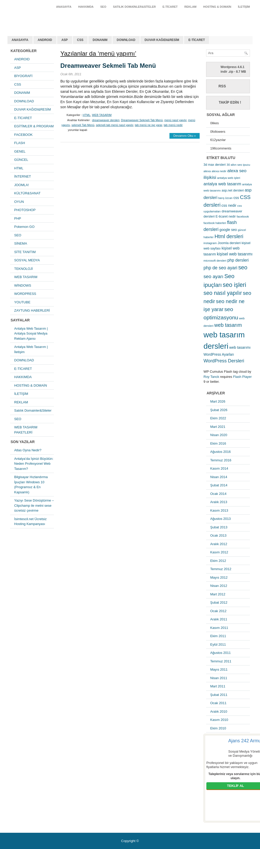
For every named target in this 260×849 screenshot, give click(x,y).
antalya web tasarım (41, 19)
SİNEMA (20, 243)
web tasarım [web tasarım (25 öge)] (228, 325)
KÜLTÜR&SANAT (27, 193)
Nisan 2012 (218, 586)
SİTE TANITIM (25, 252)
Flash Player (242, 377)
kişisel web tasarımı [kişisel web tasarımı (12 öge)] (235, 254)
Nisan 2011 (218, 678)
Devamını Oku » (184, 136)
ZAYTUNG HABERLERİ (32, 310)
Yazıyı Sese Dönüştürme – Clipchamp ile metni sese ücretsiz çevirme (34, 505)
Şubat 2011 (219, 695)
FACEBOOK (23, 135)
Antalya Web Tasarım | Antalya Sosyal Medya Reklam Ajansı (31, 333)
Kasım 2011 (219, 628)
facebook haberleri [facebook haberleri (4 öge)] (215, 222)
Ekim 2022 (218, 418)
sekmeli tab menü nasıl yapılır (114, 125)
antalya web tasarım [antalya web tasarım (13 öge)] (222, 183)
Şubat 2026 (219, 410)
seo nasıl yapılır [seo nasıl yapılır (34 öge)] (223, 293)
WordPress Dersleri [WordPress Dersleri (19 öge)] (224, 360)
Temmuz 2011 (220, 661)
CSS (80, 40)
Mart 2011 (217, 686)
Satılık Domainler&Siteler (134, 6)
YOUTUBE (22, 302)
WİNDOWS (22, 285)
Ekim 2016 (218, 443)
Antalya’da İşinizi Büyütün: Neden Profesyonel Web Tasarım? (33, 464)
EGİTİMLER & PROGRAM (34, 126)
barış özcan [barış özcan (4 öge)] (225, 197)
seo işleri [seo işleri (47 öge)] (234, 284)
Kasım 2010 (219, 720)
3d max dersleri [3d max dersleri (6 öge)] (215, 165)
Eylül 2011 (218, 644)
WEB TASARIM (25, 277)
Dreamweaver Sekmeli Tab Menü (108, 65)
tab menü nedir (173, 125)
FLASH (19, 143)
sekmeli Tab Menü (82, 125)
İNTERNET (22, 176)
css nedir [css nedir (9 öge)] (229, 205)
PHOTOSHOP (25, 210)
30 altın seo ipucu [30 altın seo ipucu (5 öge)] (238, 164)
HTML (18, 168)
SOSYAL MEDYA (27, 260)
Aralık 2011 (218, 619)
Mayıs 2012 (219, 577)
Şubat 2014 (219, 485)
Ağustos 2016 (220, 452)
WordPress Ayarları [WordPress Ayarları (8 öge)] (219, 354)
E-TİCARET (170, 6)
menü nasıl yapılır (175, 120)
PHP (17, 218)
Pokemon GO (24, 227)
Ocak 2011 (218, 703)
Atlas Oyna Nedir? (28, 450)
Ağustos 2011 (220, 653)
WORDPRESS (25, 294)
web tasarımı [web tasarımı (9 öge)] (240, 347)
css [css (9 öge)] (236, 198)
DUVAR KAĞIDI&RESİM (162, 40)
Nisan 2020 (218, 435)
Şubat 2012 (219, 602)
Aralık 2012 (218, 544)
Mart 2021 (217, 427)
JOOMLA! (21, 185)
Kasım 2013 (219, 510)
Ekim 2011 (218, 636)
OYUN (19, 202)
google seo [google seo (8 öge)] (228, 230)
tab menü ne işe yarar (148, 125)
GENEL (20, 151)
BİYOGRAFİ (23, 76)
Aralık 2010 (218, 711)
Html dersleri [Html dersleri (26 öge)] (229, 236)
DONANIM (100, 40)
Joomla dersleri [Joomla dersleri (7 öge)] (229, 243)
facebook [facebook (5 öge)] (243, 216)
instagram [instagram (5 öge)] (210, 243)
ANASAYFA (63, 6)
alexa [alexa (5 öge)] (207, 171)
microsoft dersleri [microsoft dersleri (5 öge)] (215, 260)
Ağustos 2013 (220, 519)
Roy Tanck (211, 377)
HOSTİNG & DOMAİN (217, 6)
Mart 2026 (217, 401)
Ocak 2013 (218, 535)
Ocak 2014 (218, 494)
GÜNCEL (21, 160)
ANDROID (45, 40)
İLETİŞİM (244, 6)
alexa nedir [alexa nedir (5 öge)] (219, 171)
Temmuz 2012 (220, 569)
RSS (222, 86)
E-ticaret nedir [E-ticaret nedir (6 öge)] (226, 216)
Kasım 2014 (219, 468)
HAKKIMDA (86, 6)
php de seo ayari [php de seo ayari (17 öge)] (220, 267)
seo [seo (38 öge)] (242, 267)
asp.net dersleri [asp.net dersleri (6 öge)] (233, 190)
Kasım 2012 (219, 552)
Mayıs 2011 (219, 669)
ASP (64, 40)
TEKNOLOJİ (23, 269)
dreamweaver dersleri (105, 120)
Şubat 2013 (219, 527)
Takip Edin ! (230, 102)
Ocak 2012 (218, 611)
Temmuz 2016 (220, 460)
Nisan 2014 (218, 477)
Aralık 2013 (218, 502)
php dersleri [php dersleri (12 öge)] (238, 260)
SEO (103, 6)
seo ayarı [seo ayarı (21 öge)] (213, 276)
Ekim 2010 (218, 728)
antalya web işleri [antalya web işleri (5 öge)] (228, 177)
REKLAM (190, 6)
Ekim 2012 (218, 561)
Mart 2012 (217, 594)
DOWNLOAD (126, 40)
